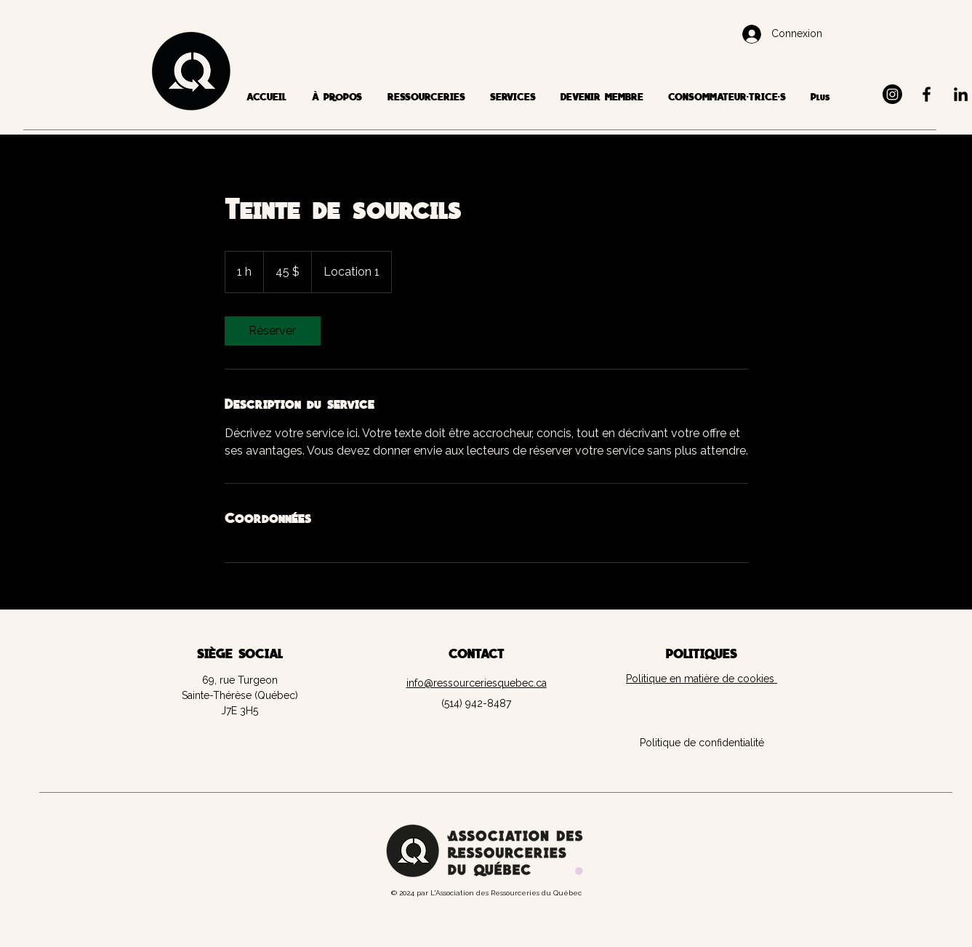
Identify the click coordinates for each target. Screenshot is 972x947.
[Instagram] (892, 94)
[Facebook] (926, 94)
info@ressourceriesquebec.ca (476, 683)
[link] (273, 330)
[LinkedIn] (961, 94)
